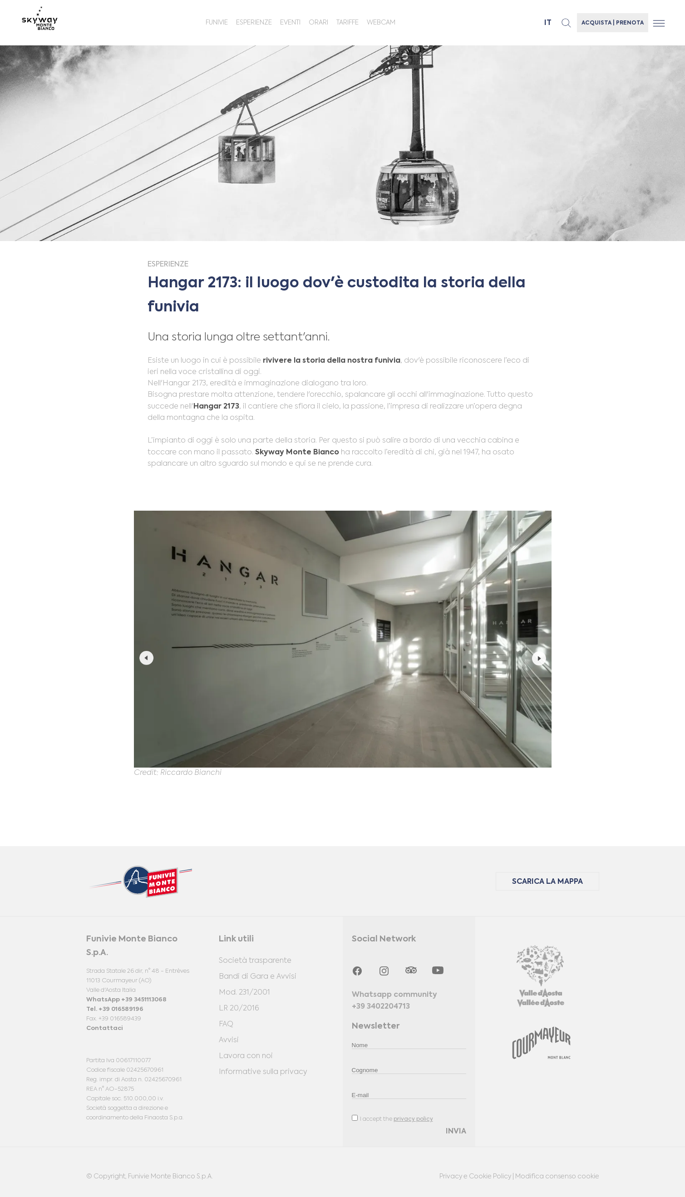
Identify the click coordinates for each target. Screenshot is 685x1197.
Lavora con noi (246, 1056)
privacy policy (413, 1119)
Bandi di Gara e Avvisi (257, 976)
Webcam (381, 23)
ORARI (318, 23)
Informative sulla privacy (263, 1072)
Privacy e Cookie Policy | (477, 1176)
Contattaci (104, 1028)
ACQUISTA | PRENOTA (613, 23)
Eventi (290, 23)
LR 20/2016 (239, 1008)
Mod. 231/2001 (244, 992)
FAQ (226, 1024)
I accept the (392, 1118)
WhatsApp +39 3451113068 (126, 1000)
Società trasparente (255, 961)
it (548, 23)
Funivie (217, 23)
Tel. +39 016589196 (114, 1009)
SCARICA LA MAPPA (547, 882)
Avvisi (229, 1040)
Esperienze (254, 23)
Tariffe (347, 23)
